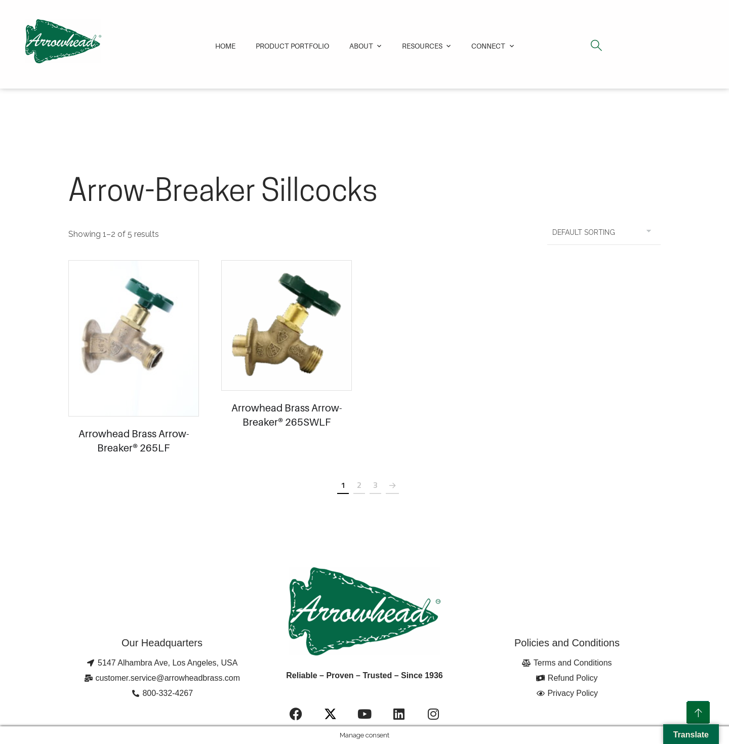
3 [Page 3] (375, 485)
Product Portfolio (292, 46)
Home (225, 46)
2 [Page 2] (359, 485)
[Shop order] (604, 232)
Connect (488, 46)
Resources (422, 46)
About (361, 46)
